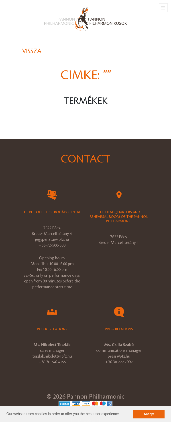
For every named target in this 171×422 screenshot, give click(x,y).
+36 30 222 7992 (119, 362)
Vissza (31, 51)
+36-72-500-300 (52, 245)
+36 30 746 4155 (52, 362)
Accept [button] (149, 414)
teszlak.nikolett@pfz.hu (52, 356)
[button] (121, 414)
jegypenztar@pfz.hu (52, 239)
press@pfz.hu (119, 356)
